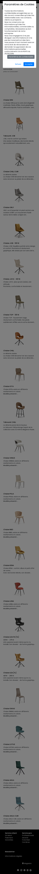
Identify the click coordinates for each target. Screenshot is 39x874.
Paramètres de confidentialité (21, 57)
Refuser (18, 64)
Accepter (29, 64)
